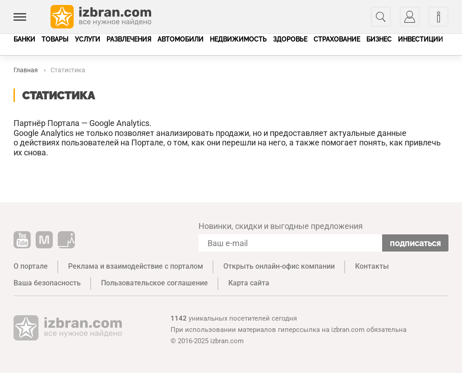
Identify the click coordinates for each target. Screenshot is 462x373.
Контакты (372, 266)
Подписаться (415, 243)
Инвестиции (420, 39)
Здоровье (290, 39)
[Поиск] (381, 17)
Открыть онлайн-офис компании (279, 266)
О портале (31, 266)
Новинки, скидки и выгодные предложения (281, 226)
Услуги (87, 39)
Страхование (337, 39)
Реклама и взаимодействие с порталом (135, 266)
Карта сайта (248, 283)
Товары (55, 39)
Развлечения (128, 39)
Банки (24, 39)
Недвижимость (238, 39)
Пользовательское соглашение (154, 283)
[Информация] (438, 17)
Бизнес (379, 39)
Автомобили (180, 39)
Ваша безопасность (47, 283)
